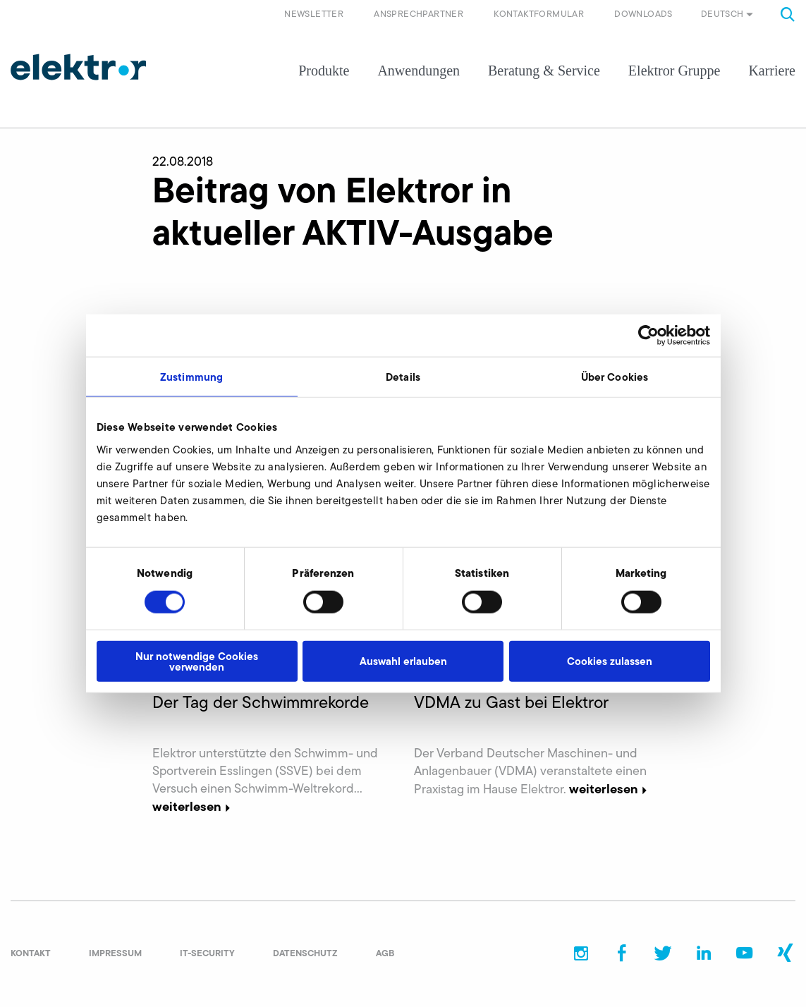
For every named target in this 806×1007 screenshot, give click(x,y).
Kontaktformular (539, 13)
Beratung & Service (544, 70)
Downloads (643, 13)
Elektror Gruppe (674, 70)
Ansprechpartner (418, 13)
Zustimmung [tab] (191, 377)
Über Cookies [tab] (614, 377)
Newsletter (313, 13)
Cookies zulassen (609, 661)
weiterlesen (193, 806)
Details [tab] (403, 377)
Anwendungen (418, 70)
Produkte (323, 70)
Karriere (771, 70)
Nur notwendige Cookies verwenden (196, 660)
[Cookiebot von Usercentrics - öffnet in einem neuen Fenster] (648, 335)
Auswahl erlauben (403, 661)
